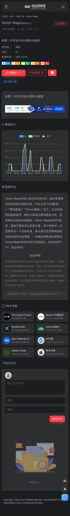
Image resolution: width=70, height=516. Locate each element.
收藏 (60, 23)
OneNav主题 (28, 503)
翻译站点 (26, 23)
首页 (6, 16)
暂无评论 (10, 363)
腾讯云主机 (15, 503)
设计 (12, 16)
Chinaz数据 (33, 209)
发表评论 (57, 418)
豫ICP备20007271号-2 (54, 500)
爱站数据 (15, 209)
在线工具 (20, 16)
